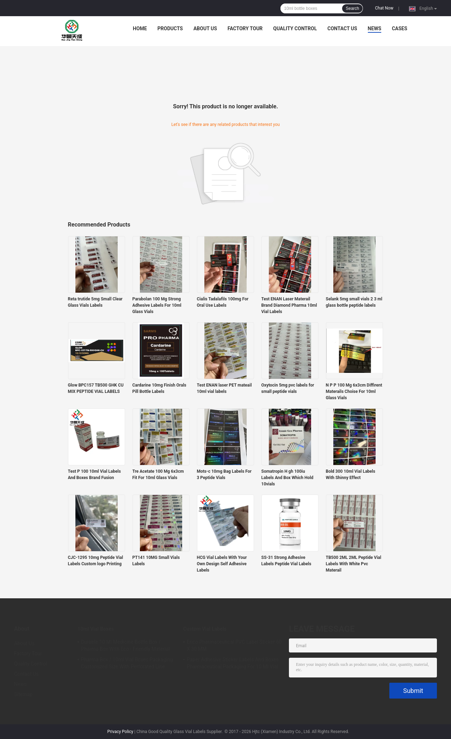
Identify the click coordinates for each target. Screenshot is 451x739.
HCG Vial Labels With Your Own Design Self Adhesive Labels (222, 564)
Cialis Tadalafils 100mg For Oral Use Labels (223, 302)
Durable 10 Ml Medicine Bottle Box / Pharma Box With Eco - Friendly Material (125, 645)
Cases (399, 28)
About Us (205, 28)
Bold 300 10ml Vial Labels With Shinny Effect (350, 474)
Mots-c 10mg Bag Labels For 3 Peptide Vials (224, 474)
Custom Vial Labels (205, 629)
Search (352, 8)
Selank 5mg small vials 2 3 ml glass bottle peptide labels (354, 302)
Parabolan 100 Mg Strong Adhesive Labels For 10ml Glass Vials (156, 305)
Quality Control (295, 28)
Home (140, 28)
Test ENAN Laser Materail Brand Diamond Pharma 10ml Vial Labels (289, 305)
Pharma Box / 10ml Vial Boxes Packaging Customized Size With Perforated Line (127, 663)
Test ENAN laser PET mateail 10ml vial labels (224, 388)
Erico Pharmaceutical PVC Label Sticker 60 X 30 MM (234, 645)
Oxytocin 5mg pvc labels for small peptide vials (287, 388)
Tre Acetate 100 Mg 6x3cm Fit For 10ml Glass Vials (158, 474)
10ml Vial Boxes (96, 629)
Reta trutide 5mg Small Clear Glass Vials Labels (95, 302)
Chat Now (384, 8)
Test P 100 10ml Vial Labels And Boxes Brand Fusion (94, 474)
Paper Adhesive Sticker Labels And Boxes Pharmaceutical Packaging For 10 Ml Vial (233, 663)
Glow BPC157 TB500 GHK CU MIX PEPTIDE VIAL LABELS (96, 388)
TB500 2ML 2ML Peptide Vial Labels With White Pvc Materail (353, 564)
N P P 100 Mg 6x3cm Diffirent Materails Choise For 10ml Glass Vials (354, 391)
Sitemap (23, 694)
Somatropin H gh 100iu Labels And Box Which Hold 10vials (287, 477)
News (375, 28)
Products (170, 28)
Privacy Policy (120, 731)
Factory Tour (245, 28)
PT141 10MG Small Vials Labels (156, 560)
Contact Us (342, 28)
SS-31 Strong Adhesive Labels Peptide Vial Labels (286, 560)
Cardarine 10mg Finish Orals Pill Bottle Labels (159, 388)
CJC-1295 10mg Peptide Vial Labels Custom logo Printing (95, 560)
